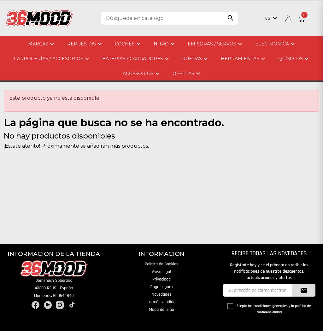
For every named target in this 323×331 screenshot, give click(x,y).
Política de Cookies (161, 264)
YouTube (48, 305)
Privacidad (161, 279)
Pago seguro (161, 287)
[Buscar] (169, 18)
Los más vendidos (161, 302)
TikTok (72, 305)
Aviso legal (161, 272)
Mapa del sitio (161, 309)
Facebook (35, 305)
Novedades (161, 294)
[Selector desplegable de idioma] (272, 18)
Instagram (60, 305)
